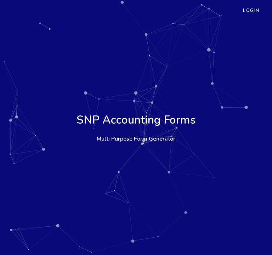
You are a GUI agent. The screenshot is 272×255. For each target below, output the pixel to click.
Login (251, 10)
